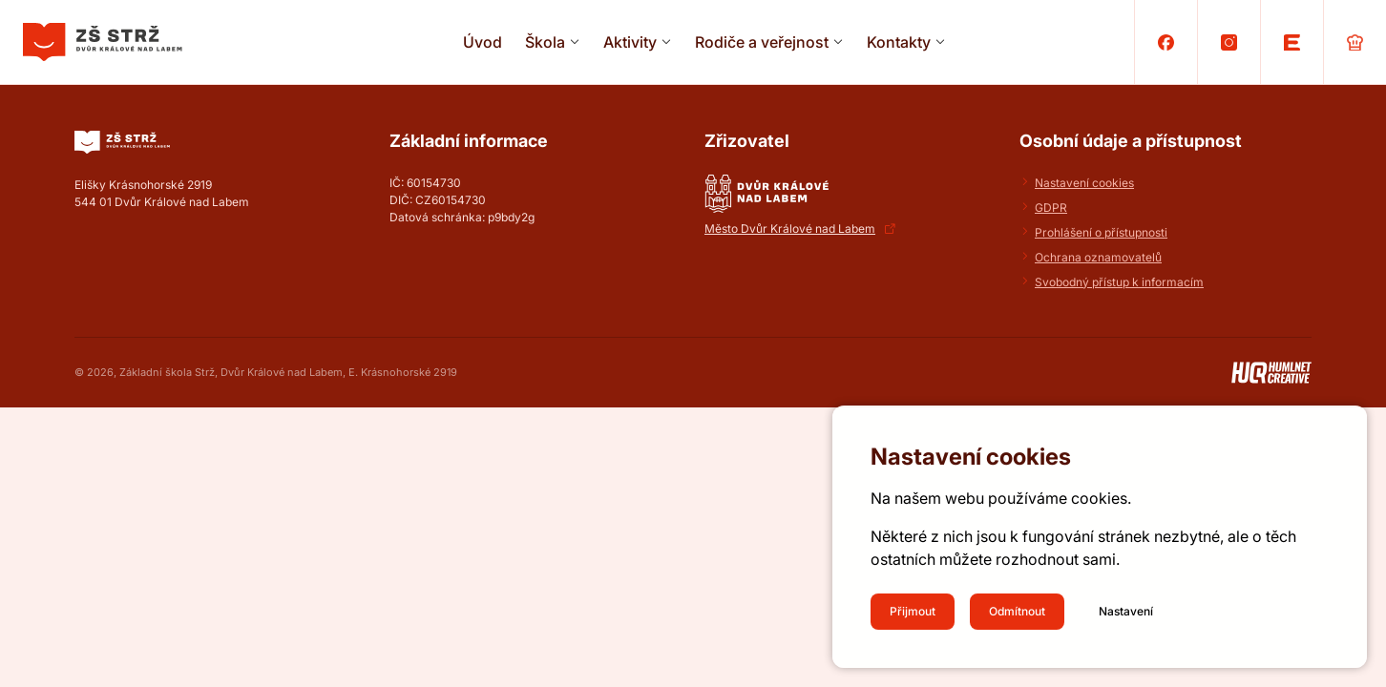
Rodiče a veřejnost (762, 42)
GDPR (1051, 207)
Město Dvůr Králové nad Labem (789, 228)
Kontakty (899, 42)
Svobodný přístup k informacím (1119, 282)
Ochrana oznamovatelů (1098, 257)
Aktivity (630, 42)
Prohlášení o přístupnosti (1101, 232)
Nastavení (1126, 611)
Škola (545, 42)
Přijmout (912, 611)
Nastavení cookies (1084, 183)
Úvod (482, 42)
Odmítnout (1017, 611)
